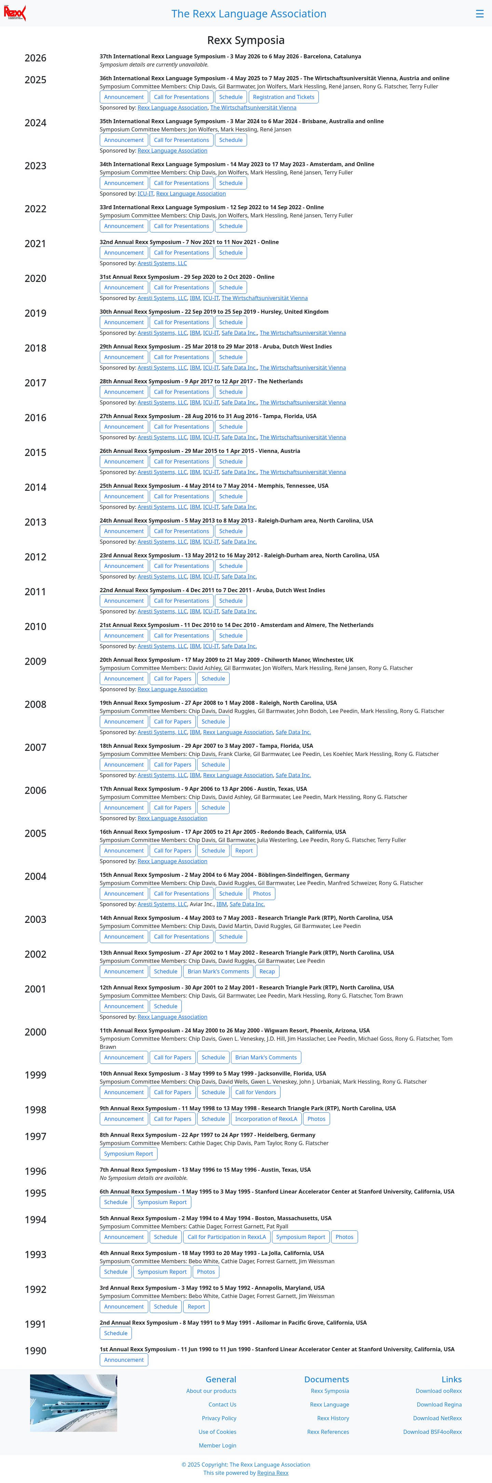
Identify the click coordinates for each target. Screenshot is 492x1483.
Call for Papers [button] (172, 679)
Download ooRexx (439, 1391)
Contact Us (222, 1405)
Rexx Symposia (330, 1391)
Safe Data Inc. (239, 333)
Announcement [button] (124, 97)
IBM (195, 298)
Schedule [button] (231, 97)
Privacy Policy (219, 1419)
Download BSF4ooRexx (432, 1432)
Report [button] (244, 851)
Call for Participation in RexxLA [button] (227, 1237)
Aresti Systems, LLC (162, 263)
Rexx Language (329, 1405)
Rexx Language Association (172, 108)
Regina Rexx (273, 1473)
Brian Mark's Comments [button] (218, 971)
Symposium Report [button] (128, 1154)
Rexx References (328, 1432)
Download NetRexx (437, 1419)
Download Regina (439, 1405)
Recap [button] (267, 971)
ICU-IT (145, 194)
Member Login (217, 1446)
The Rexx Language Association (270, 1465)
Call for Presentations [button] (181, 97)
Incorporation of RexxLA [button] (266, 1119)
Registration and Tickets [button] (284, 97)
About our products (211, 1391)
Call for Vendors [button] (255, 1092)
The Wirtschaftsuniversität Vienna (253, 108)
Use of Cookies (217, 1432)
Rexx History (333, 1419)
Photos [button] (262, 894)
